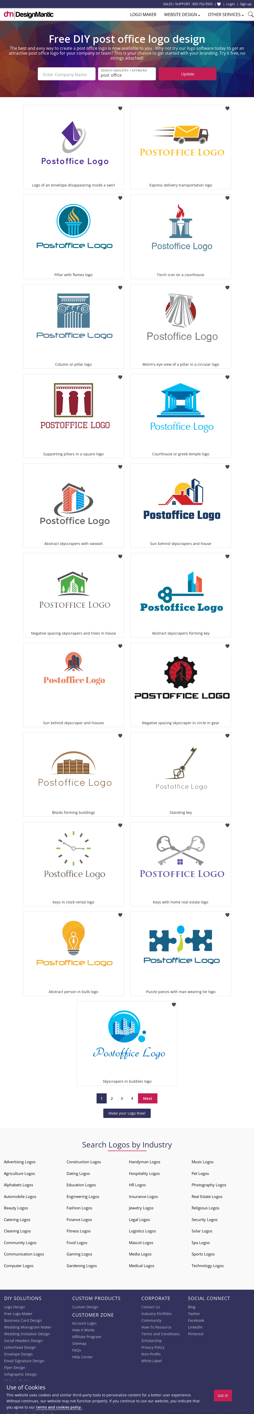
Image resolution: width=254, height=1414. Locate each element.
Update (187, 73)
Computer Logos (18, 1264)
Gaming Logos (79, 1252)
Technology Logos (208, 1264)
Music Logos (203, 1160)
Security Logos (204, 1218)
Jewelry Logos (141, 1206)
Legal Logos (139, 1218)
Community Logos (20, 1241)
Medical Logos (141, 1264)
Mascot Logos (141, 1241)
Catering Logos (17, 1218)
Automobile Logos (20, 1194)
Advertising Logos (19, 1160)
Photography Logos (209, 1183)
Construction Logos (84, 1160)
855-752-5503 (202, 4)
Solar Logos (202, 1229)
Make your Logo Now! (127, 1111)
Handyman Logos (144, 1160)
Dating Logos (78, 1171)
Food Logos (77, 1241)
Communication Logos (24, 1252)
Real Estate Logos (207, 1194)
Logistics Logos (142, 1229)
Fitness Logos (79, 1229)
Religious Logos (205, 1206)
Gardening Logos (82, 1264)
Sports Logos (203, 1252)
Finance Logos (79, 1218)
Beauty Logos (16, 1206)
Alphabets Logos (18, 1183)
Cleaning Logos (17, 1229)
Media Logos (140, 1252)
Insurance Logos (143, 1194)
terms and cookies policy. (59, 1407)
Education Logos (81, 1183)
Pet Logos (200, 1171)
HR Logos (137, 1183)
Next (147, 1097)
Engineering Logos (83, 1194)
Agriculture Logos (19, 1171)
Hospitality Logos (144, 1171)
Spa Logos (201, 1241)
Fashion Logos (79, 1206)
